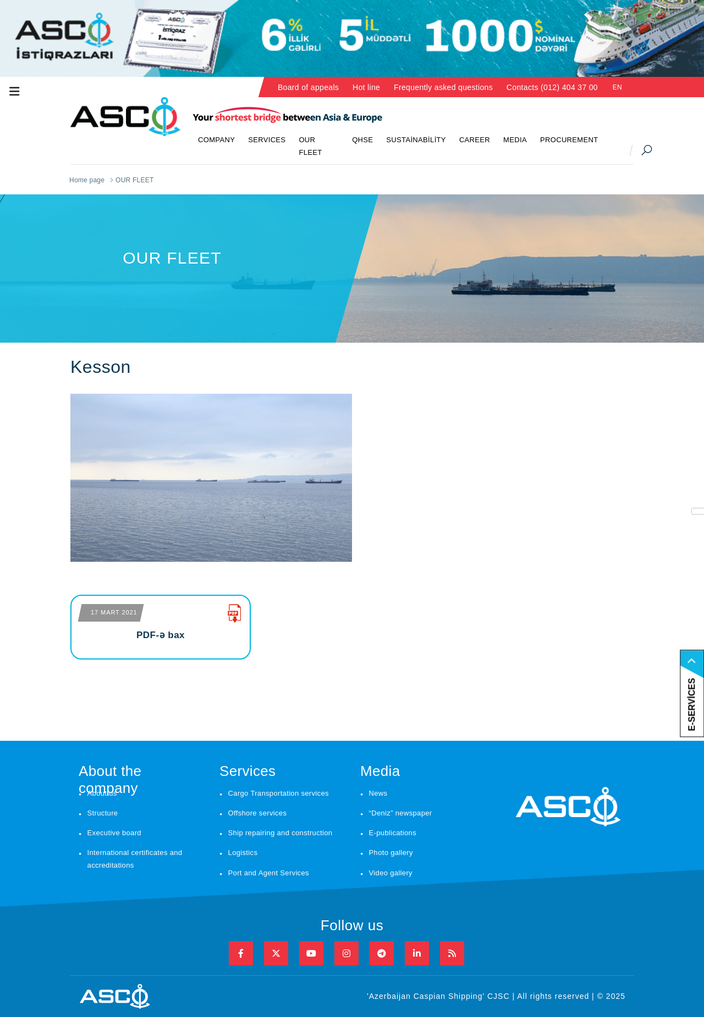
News (378, 793)
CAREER (474, 140)
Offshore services (257, 813)
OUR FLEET (310, 146)
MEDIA (515, 140)
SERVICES (266, 140)
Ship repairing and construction (280, 833)
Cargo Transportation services (278, 793)
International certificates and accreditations (135, 858)
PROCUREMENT (569, 140)
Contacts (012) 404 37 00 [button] (552, 87)
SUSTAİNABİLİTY (416, 140)
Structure (102, 813)
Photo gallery (391, 852)
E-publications (392, 833)
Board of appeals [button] (308, 87)
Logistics (243, 852)
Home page (87, 180)
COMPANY (216, 140)
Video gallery (391, 873)
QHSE (362, 140)
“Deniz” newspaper (400, 813)
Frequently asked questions (443, 87)
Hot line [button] (366, 87)
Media (380, 771)
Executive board (114, 833)
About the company (110, 774)
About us (102, 793)
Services (247, 771)
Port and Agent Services (268, 873)
